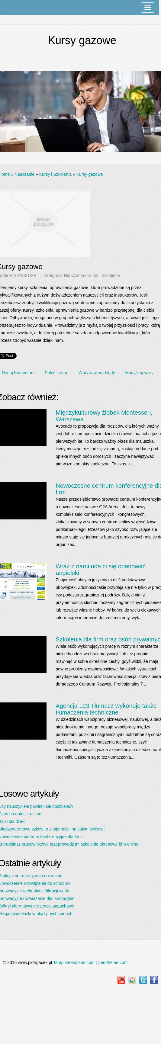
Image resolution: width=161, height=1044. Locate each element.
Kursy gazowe (89, 174)
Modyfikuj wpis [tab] (139, 372)
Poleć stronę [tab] (56, 372)
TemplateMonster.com (74, 962)
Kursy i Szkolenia (55, 174)
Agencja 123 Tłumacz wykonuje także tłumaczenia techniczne (106, 709)
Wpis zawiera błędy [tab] (97, 372)
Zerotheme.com (112, 962)
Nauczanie (24, 174)
